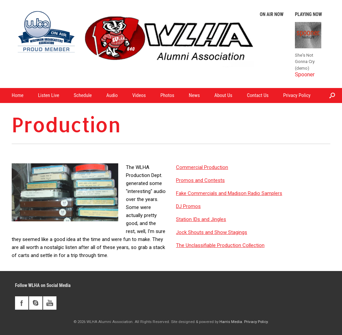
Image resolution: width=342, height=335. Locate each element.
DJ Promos (188, 206)
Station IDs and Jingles (201, 219)
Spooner (305, 74)
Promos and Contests (200, 180)
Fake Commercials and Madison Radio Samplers (229, 193)
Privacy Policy (297, 95)
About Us (223, 95)
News (194, 95)
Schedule (83, 95)
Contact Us (258, 95)
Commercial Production (202, 167)
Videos (139, 95)
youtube (49, 303)
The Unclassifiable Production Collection (220, 245)
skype (35, 303)
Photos (167, 95)
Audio (112, 95)
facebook (21, 303)
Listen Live (48, 95)
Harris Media (230, 321)
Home (17, 95)
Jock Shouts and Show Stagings (211, 232)
